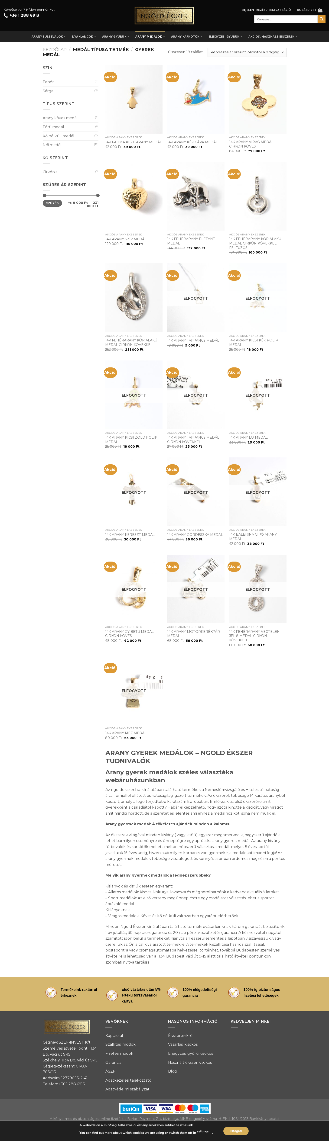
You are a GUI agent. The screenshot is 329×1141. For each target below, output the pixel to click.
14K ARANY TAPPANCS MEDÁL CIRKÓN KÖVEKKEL (193, 439)
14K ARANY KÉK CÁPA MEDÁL (192, 142)
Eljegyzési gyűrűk (225, 36)
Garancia (113, 1062)
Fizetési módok (119, 1053)
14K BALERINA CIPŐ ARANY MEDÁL (253, 536)
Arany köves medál (60, 118)
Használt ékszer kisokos (190, 1062)
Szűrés (52, 203)
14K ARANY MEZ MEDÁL (126, 733)
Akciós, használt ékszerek (272, 36)
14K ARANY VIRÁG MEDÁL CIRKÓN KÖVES (251, 144)
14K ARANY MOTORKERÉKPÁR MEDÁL (193, 634)
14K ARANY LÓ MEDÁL (248, 437)
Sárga (48, 91)
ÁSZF (110, 1071)
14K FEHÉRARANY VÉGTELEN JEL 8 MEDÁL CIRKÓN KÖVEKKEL (254, 636)
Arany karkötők (186, 36)
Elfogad (236, 1131)
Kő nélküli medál (58, 136)
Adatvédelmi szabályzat (127, 1089)
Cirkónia (50, 172)
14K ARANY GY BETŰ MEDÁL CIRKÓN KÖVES (129, 634)
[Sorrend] (247, 52)
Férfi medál (53, 127)
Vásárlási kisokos (183, 1044)
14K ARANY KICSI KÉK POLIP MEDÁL (253, 342)
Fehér (48, 82)
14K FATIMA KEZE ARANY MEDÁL (133, 142)
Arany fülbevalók (49, 36)
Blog (172, 1071)
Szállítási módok (120, 1044)
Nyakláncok (84, 36)
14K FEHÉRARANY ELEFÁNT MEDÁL (191, 241)
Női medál (52, 145)
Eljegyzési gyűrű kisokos (190, 1053)
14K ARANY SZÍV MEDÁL (126, 239)
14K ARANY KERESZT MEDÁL (130, 535)
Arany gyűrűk (116, 36)
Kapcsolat (114, 1035)
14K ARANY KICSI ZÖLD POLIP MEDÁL (131, 439)
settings (203, 1131)
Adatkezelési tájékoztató (128, 1080)
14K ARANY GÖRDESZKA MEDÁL (195, 535)
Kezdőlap (55, 49)
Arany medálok (150, 36)
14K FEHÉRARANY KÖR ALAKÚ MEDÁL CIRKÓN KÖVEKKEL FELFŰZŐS (255, 243)
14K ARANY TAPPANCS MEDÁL (193, 340)
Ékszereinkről (181, 1035)
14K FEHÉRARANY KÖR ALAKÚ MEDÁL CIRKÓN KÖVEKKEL (131, 342)
